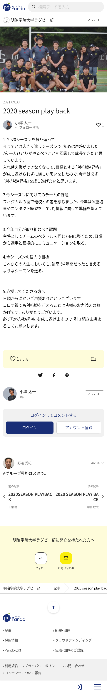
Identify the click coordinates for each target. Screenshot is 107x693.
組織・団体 (62, 630)
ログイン (30, 427)
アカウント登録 (78, 427)
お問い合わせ (74, 665)
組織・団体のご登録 (68, 650)
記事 (57, 588)
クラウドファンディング (73, 640)
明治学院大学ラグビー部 (21, 588)
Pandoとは (12, 650)
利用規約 (10, 665)
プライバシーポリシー (40, 665)
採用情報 (10, 640)
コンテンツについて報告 (22, 672)
